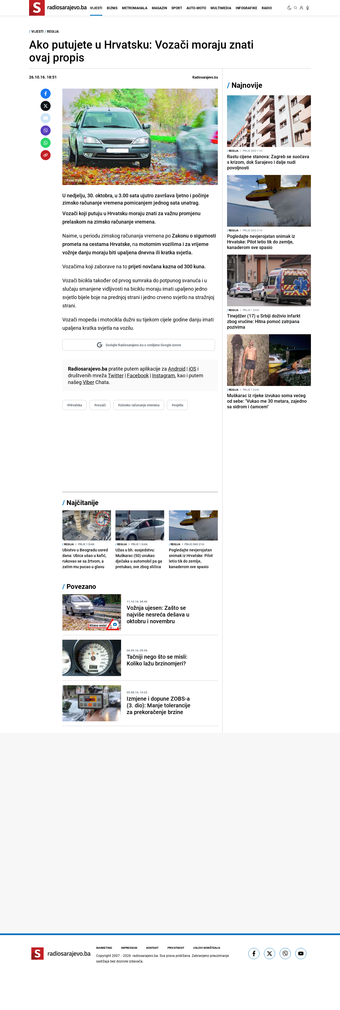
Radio (267, 8)
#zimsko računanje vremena (138, 405)
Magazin (159, 8)
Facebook (138, 375)
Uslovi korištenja (206, 948)
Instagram (163, 375)
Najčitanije (82, 502)
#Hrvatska (74, 405)
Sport (176, 8)
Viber (88, 382)
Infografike (246, 8)
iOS (192, 368)
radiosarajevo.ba (145, 955)
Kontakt (152, 948)
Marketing (104, 948)
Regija (53, 31)
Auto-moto (196, 8)
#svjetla (177, 405)
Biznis (112, 8)
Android (176, 368)
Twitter (116, 375)
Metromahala (134, 8)
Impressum (129, 948)
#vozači (100, 405)
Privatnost (175, 948)
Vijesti (96, 8)
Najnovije (247, 85)
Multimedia (221, 8)
